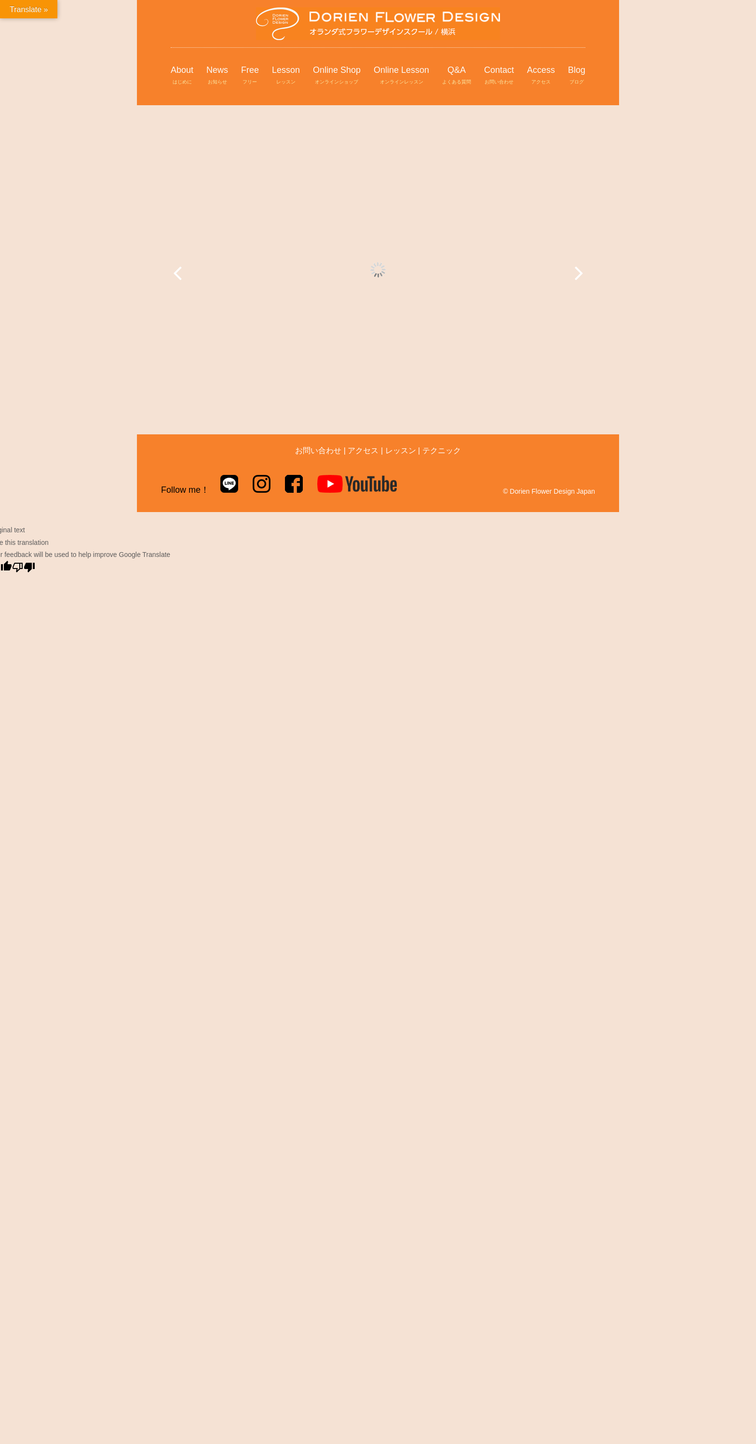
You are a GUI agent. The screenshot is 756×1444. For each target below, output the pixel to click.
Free (250, 75)
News (217, 75)
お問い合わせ (318, 450)
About (182, 75)
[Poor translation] (23, 567)
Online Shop (337, 75)
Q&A (456, 75)
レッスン (400, 450)
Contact (499, 75)
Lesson (286, 75)
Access (541, 75)
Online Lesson (401, 75)
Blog (576, 75)
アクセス (363, 450)
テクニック (441, 450)
